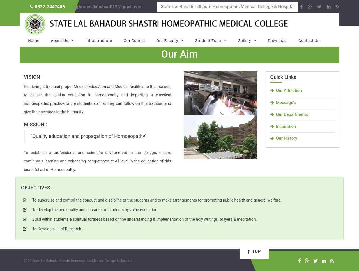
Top (254, 251)
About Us (59, 40)
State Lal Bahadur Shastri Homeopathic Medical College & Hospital (228, 6)
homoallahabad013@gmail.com (108, 7)
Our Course (134, 40)
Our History (283, 138)
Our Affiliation (286, 90)
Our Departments (289, 114)
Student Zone (208, 40)
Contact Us (308, 40)
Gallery (244, 40)
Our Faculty (167, 40)
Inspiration (283, 126)
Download (277, 40)
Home (33, 40)
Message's (283, 102)
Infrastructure (98, 40)
